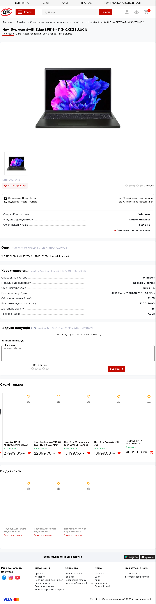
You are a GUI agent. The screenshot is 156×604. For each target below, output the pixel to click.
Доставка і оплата (74, 574)
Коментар (10, 345)
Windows (144, 214)
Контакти (40, 577)
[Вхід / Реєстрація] (126, 12)
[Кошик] (146, 12)
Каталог (25, 12)
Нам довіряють (42, 583)
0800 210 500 (132, 574)
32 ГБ (151, 298)
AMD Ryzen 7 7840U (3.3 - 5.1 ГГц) (133, 293)
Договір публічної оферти (79, 583)
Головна (99, 574)
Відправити (116, 368)
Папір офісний (102, 586)
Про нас (39, 574)
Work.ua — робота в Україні (49, 590)
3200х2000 (147, 304)
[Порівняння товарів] (136, 12)
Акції (97, 580)
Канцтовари (101, 583)
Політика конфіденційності (49, 580)
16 (153, 309)
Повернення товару (75, 580)
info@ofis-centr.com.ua (137, 577)
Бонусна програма (44, 586)
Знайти (106, 12)
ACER (151, 314)
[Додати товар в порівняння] (28, 402)
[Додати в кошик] (29, 452)
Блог (97, 577)
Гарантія (69, 577)
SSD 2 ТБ (144, 225)
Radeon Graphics (139, 220)
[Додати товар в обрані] (28, 396)
